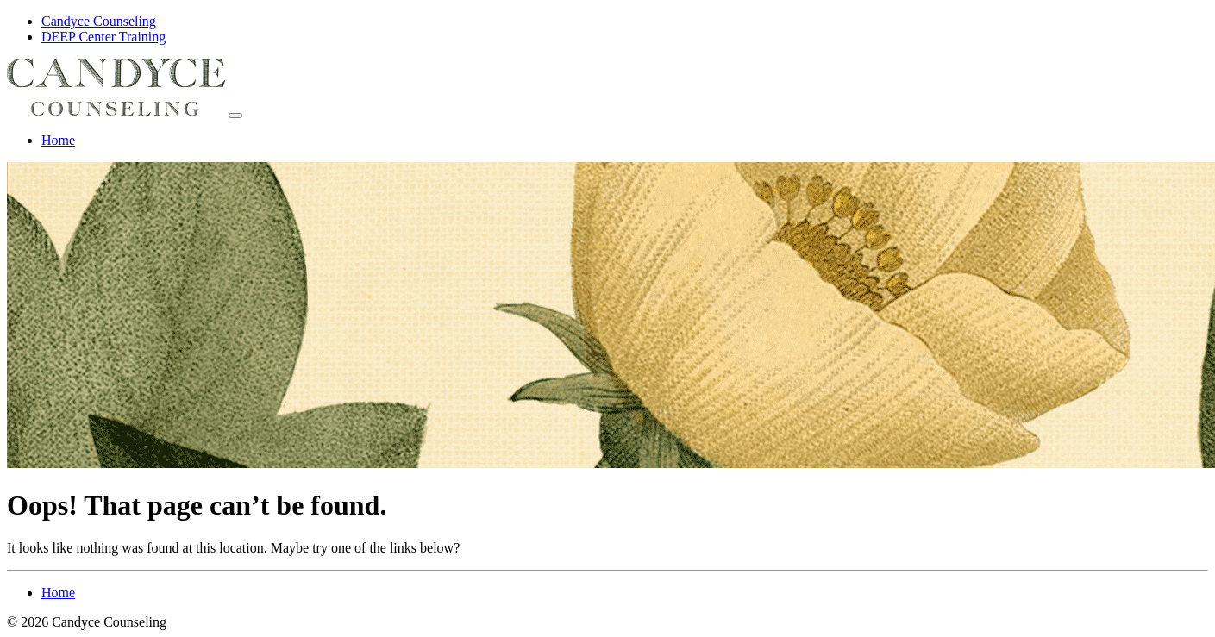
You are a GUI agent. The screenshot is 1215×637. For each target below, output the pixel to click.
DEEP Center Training (103, 36)
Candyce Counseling (98, 21)
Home (58, 140)
